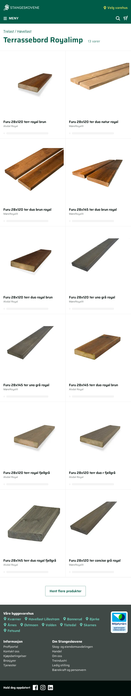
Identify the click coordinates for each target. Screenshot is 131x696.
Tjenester (9, 665)
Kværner (12, 619)
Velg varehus (115, 7)
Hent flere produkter (65, 591)
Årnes (10, 625)
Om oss (57, 656)
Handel (57, 651)
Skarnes (87, 625)
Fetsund (11, 631)
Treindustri (59, 660)
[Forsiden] (21, 8)
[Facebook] (35, 687)
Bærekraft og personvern (69, 670)
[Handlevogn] (125, 18)
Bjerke (92, 619)
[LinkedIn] (50, 687)
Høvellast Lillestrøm (42, 619)
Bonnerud (72, 619)
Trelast (8, 31)
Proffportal (10, 646)
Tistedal (68, 625)
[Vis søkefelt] (118, 18)
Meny (11, 18)
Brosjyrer (9, 660)
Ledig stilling (61, 665)
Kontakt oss (11, 651)
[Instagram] (42, 687)
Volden (48, 625)
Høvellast (24, 31)
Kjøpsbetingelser (14, 656)
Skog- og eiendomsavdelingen (72, 646)
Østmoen (29, 625)
